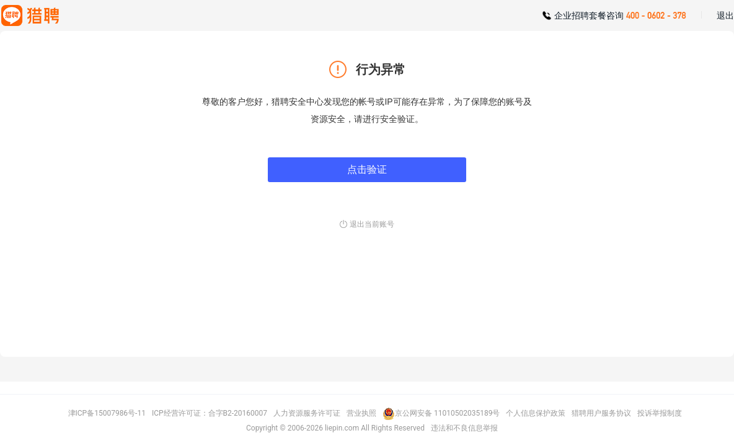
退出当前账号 (372, 224)
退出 (725, 15)
